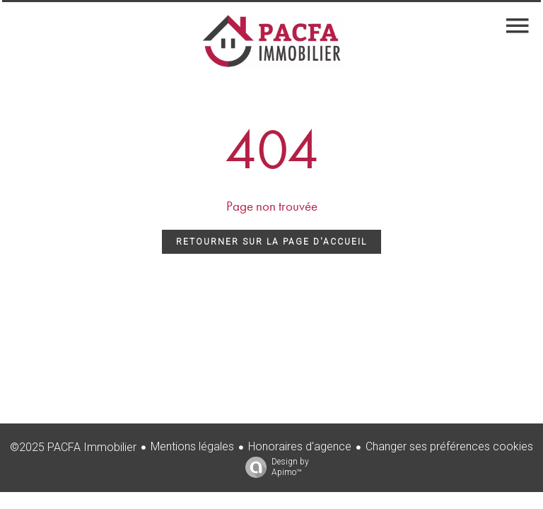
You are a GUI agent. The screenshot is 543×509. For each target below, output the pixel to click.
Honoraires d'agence (299, 446)
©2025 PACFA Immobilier (73, 447)
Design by (273, 467)
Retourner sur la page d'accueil (271, 242)
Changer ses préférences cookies (449, 446)
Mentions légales (192, 446)
